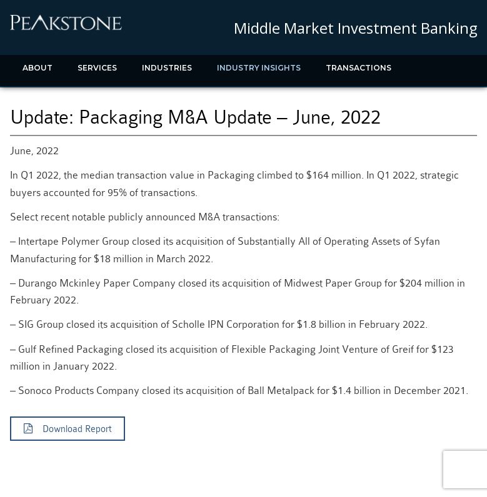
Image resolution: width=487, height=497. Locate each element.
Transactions (358, 67)
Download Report (67, 429)
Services (97, 67)
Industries (167, 67)
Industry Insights (259, 67)
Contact (128, 99)
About (38, 67)
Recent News (53, 99)
